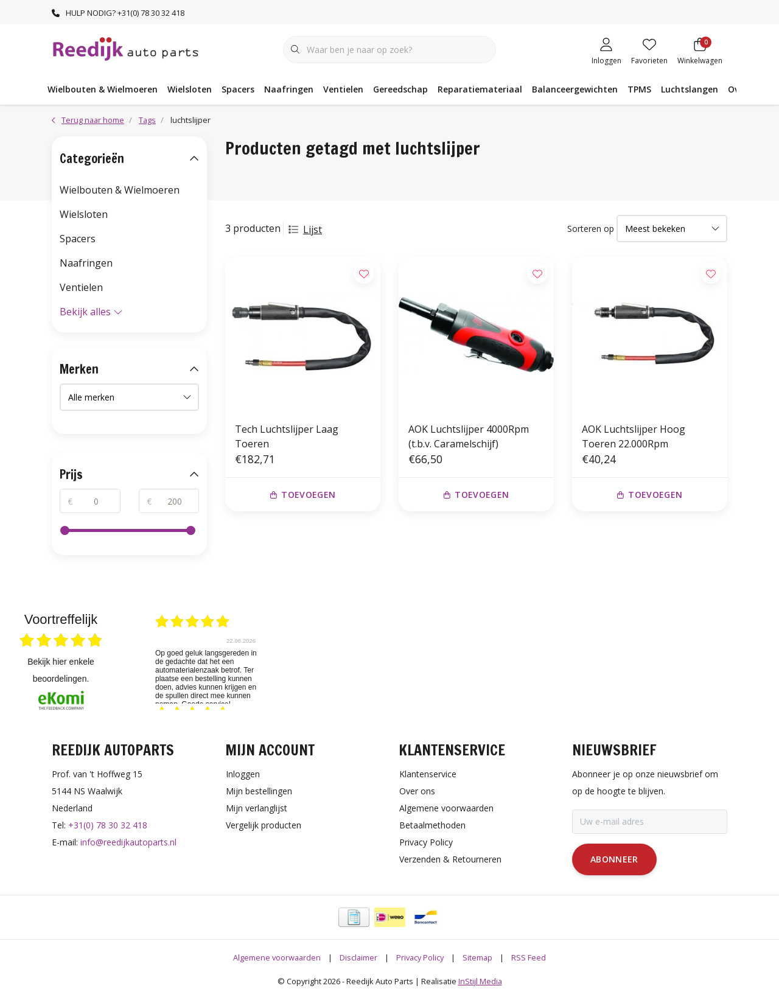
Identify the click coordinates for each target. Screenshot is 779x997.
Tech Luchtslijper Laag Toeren (286, 436)
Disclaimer (358, 957)
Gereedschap (400, 89)
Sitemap (477, 957)
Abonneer (614, 859)
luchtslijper (190, 119)
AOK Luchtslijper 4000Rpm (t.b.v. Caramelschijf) (468, 436)
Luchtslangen (689, 89)
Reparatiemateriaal (480, 89)
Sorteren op (590, 228)
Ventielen (343, 89)
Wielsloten (189, 89)
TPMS (639, 89)
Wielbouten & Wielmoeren (102, 89)
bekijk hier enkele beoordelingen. (60, 670)
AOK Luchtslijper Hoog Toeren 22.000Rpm (633, 436)
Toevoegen (303, 494)
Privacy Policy (420, 957)
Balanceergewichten (575, 89)
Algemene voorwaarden (277, 957)
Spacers (238, 89)
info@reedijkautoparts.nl (128, 842)
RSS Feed (528, 957)
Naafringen (288, 89)
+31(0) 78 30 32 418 (107, 825)
